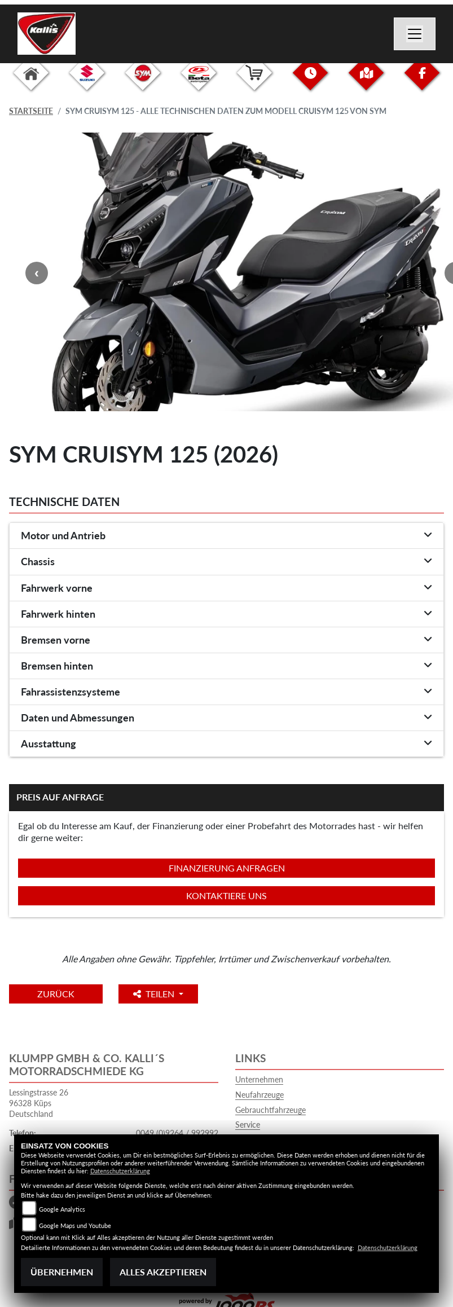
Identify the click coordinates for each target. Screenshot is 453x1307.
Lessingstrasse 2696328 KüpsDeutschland (38, 1103)
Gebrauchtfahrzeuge (270, 1110)
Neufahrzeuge (259, 1094)
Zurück (55, 993)
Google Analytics (62, 1209)
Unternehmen (259, 1079)
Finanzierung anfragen (227, 867)
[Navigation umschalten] (415, 33)
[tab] (226, 536)
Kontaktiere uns (226, 895)
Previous (36, 273)
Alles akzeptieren (163, 1271)
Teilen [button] (155, 993)
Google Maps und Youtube (75, 1225)
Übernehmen (61, 1271)
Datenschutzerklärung (120, 1170)
